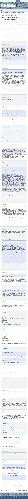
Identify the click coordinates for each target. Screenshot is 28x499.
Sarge (4, 399)
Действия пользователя (22, 490)
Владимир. (5, 42)
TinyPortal (14, 496)
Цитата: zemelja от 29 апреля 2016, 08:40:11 (10, 475)
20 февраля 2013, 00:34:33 (5, 401)
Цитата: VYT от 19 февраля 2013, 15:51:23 (10, 352)
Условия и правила (21, 496)
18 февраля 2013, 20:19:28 (5, 68)
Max (13, 13)
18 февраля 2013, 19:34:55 (5, 44)
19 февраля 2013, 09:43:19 (5, 127)
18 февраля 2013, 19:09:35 (5, 29)
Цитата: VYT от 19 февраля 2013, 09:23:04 (10, 149)
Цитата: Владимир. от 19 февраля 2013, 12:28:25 (11, 290)
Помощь (17, 496)
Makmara (4, 423)
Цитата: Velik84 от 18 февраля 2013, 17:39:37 (10, 56)
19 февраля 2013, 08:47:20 (5, 97)
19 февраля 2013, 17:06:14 (5, 379)
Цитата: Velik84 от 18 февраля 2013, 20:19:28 (10, 167)
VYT (3, 106)
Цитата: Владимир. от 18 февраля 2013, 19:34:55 (11, 71)
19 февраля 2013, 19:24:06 (5, 390)
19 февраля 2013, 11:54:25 (6, 206)
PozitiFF (4, 27)
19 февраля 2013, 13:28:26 (5, 303)
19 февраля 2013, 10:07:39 (5, 146)
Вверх (2, 490)
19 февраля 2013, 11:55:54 (5, 229)
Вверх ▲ (26, 496)
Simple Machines (8, 496)
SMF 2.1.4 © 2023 (3, 496)
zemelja (4, 449)
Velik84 (4, 66)
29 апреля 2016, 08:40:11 (5, 451)
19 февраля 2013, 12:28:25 (5, 272)
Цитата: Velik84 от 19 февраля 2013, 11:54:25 (10, 243)
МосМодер (16, 13)
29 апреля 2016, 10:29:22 (5, 462)
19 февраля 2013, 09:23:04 (5, 108)
